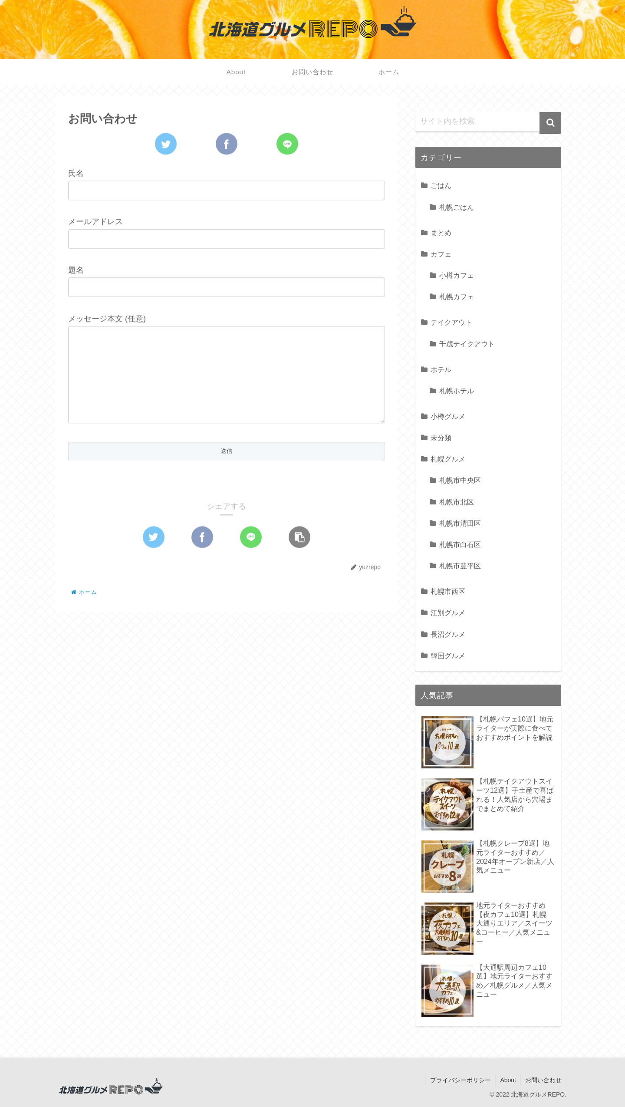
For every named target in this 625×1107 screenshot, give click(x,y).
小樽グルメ (448, 416)
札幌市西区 (448, 591)
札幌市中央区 (460, 480)
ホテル (441, 369)
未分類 (441, 437)
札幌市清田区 (460, 523)
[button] (550, 123)
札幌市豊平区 (460, 566)
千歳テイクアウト (467, 344)
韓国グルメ (448, 655)
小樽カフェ (456, 275)
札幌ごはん (456, 207)
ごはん (441, 185)
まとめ (441, 233)
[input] (488, 121)
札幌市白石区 (460, 544)
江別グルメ (448, 612)
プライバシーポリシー (460, 1080)
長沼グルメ (448, 634)
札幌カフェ (456, 296)
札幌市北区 (456, 502)
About (508, 1080)
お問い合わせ (543, 1080)
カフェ (441, 254)
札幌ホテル (456, 391)
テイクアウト (451, 322)
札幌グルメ (448, 459)
